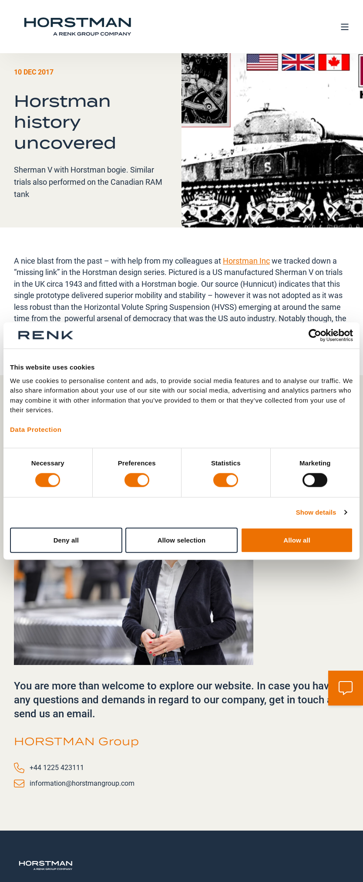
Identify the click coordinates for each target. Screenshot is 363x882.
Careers (251, 838)
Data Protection (35, 429)
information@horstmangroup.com (82, 730)
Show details (316, 512)
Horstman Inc (246, 208)
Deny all (66, 539)
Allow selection (182, 539)
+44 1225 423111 (57, 714)
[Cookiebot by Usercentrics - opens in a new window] (315, 335)
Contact (214, 838)
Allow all (296, 539)
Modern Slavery (290, 843)
